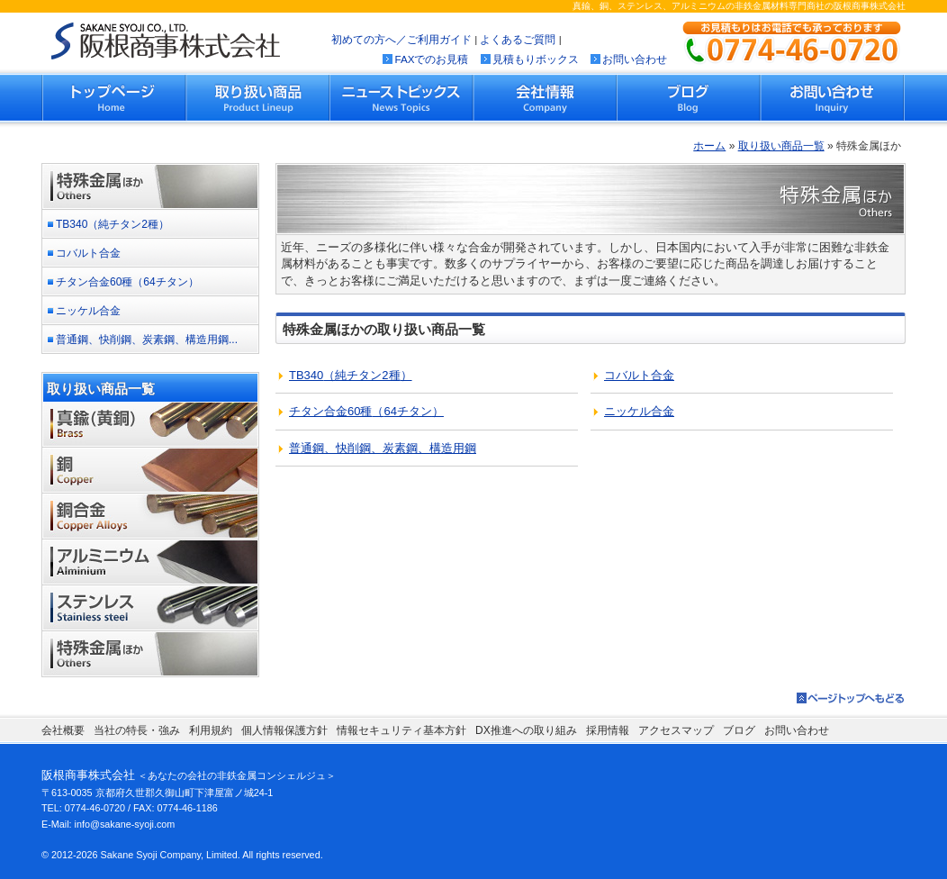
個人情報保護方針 (284, 730)
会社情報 (545, 97)
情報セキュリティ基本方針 (401, 730)
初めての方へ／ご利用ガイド (401, 39)
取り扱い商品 (258, 97)
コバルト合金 (88, 253)
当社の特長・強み (137, 730)
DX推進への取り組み (526, 730)
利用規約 (210, 730)
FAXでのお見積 (431, 59)
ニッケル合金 (88, 310)
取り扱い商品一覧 (781, 146)
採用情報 (607, 730)
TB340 (112, 224)
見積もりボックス (535, 59)
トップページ (114, 97)
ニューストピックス (401, 97)
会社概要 (63, 730)
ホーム (709, 146)
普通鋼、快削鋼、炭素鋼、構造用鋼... (147, 339)
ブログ (689, 97)
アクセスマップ (676, 730)
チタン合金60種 (127, 282)
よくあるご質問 (517, 39)
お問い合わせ (634, 59)
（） (350, 375)
